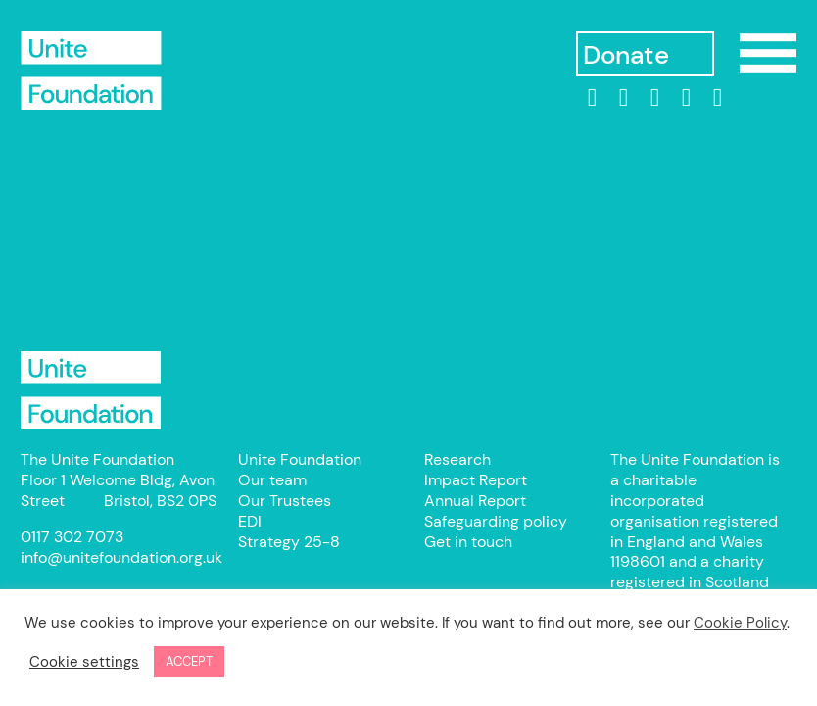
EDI (250, 521)
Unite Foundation (91, 390)
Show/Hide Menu (768, 53)
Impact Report (475, 480)
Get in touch (468, 541)
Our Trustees (284, 500)
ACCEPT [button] (189, 661)
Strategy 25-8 (289, 541)
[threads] (685, 98)
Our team (272, 480)
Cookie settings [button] (84, 662)
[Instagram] (654, 98)
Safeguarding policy (495, 521)
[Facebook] (623, 98)
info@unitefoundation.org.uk (121, 557)
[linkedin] (591, 98)
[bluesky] (717, 98)
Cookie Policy (740, 622)
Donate (625, 55)
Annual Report (475, 500)
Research (457, 459)
